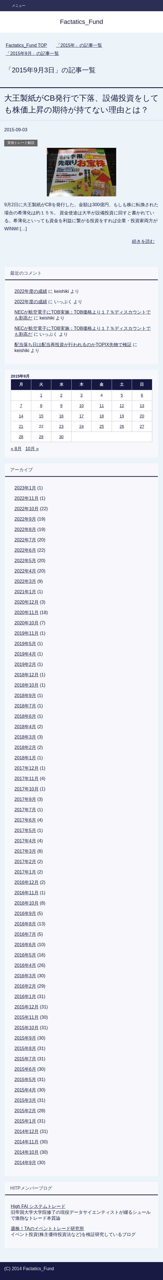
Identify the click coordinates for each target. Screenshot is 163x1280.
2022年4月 (25, 571)
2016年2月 (25, 986)
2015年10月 (26, 1027)
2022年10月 (26, 508)
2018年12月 (26, 674)
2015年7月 (25, 1058)
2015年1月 (25, 1121)
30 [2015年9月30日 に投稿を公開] (61, 437)
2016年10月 (26, 903)
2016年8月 (25, 923)
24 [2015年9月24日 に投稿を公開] (81, 426)
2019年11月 (26, 633)
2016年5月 (25, 955)
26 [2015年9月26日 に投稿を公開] (122, 426)
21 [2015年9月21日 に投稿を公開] (21, 426)
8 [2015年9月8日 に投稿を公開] (41, 405)
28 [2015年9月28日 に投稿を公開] (21, 437)
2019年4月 (25, 654)
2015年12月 (26, 1007)
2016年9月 (25, 913)
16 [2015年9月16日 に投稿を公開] (61, 416)
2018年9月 (25, 695)
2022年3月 (25, 581)
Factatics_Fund (81, 21)
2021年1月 (25, 591)
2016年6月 (25, 944)
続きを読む (143, 241)
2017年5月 (25, 830)
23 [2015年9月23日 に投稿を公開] (61, 426)
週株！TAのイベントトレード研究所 (47, 1228)
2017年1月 (25, 872)
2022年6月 (25, 550)
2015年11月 (26, 1017)
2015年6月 (25, 1069)
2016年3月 (25, 975)
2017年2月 (25, 861)
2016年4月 (25, 965)
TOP (26, 45)
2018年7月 (25, 706)
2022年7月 (25, 539)
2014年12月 (26, 1131)
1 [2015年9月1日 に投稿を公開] (41, 395)
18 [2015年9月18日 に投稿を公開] (102, 416)
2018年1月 (25, 757)
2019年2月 (25, 664)
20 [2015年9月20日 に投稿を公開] (142, 416)
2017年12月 (26, 768)
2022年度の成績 (30, 291)
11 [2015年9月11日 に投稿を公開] (102, 405)
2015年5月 (25, 1079)
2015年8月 (25, 1048)
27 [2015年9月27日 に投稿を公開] (142, 426)
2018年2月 (25, 747)
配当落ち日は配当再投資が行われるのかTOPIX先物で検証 (73, 344)
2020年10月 (26, 623)
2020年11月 (26, 612)
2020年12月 (26, 602)
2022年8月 (25, 529)
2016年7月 (25, 934)
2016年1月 (25, 996)
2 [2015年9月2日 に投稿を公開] (61, 395)
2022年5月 (25, 560)
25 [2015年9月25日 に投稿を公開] (102, 426)
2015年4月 (25, 1090)
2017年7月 (25, 809)
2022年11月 (26, 498)
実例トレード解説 (20, 143)
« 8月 (16, 448)
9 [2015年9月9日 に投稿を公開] (61, 405)
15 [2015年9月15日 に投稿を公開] (41, 416)
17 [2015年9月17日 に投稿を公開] (81, 416)
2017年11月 (26, 778)
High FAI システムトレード (38, 1206)
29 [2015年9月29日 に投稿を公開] (41, 437)
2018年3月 (25, 737)
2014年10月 (26, 1152)
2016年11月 (26, 892)
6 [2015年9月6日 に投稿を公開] (142, 395)
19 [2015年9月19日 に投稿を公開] (122, 416)
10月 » (32, 448)
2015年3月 (25, 1100)
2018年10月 (26, 685)
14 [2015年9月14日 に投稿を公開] (21, 416)
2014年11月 (26, 1141)
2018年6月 (25, 716)
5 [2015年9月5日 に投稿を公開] (122, 395)
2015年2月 (25, 1110)
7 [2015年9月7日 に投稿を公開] (21, 405)
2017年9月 (25, 799)
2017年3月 (25, 851)
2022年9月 (25, 519)
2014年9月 (25, 1162)
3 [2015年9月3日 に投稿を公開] (81, 395)
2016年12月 (26, 882)
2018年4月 (25, 726)
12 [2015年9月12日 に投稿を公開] (122, 405)
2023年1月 (25, 488)
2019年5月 (25, 643)
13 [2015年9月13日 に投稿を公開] (142, 405)
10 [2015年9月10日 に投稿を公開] (81, 405)
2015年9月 (25, 1038)
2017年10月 (26, 789)
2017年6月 (25, 820)
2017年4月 (25, 840)
